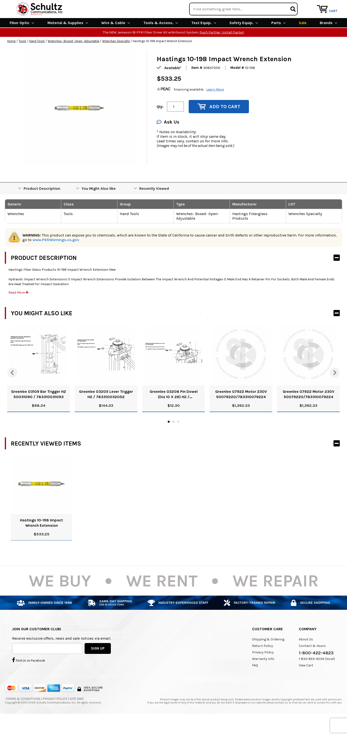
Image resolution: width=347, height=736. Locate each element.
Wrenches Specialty (116, 58)
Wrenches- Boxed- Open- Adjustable (73, 58)
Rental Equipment (287, 6)
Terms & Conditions (23, 716)
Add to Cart (219, 124)
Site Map (77, 716)
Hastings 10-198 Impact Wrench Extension (41, 540)
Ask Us (168, 139)
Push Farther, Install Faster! (222, 50)
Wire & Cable (115, 40)
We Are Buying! (247, 6)
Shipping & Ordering (268, 657)
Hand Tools (37, 58)
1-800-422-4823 (316, 670)
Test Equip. (203, 40)
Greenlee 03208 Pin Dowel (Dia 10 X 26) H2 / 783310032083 (174, 412)
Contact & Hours (312, 663)
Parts (278, 40)
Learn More (215, 107)
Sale (303, 40)
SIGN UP (98, 666)
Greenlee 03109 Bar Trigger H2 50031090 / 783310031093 (38, 412)
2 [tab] (173, 439)
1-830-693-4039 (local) (317, 676)
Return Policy (262, 663)
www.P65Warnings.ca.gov (56, 257)
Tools (22, 58)
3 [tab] (178, 439)
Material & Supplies (67, 40)
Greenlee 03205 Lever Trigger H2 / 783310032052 (106, 412)
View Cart (306, 683)
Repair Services (327, 6)
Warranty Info (263, 676)
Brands (328, 40)
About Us (306, 657)
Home (11, 58)
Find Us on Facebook (28, 677)
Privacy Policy (263, 670)
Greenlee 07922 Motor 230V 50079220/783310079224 (241, 412)
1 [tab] (169, 439)
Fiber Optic (22, 40)
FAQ (255, 683)
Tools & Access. (160, 40)
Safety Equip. (243, 40)
